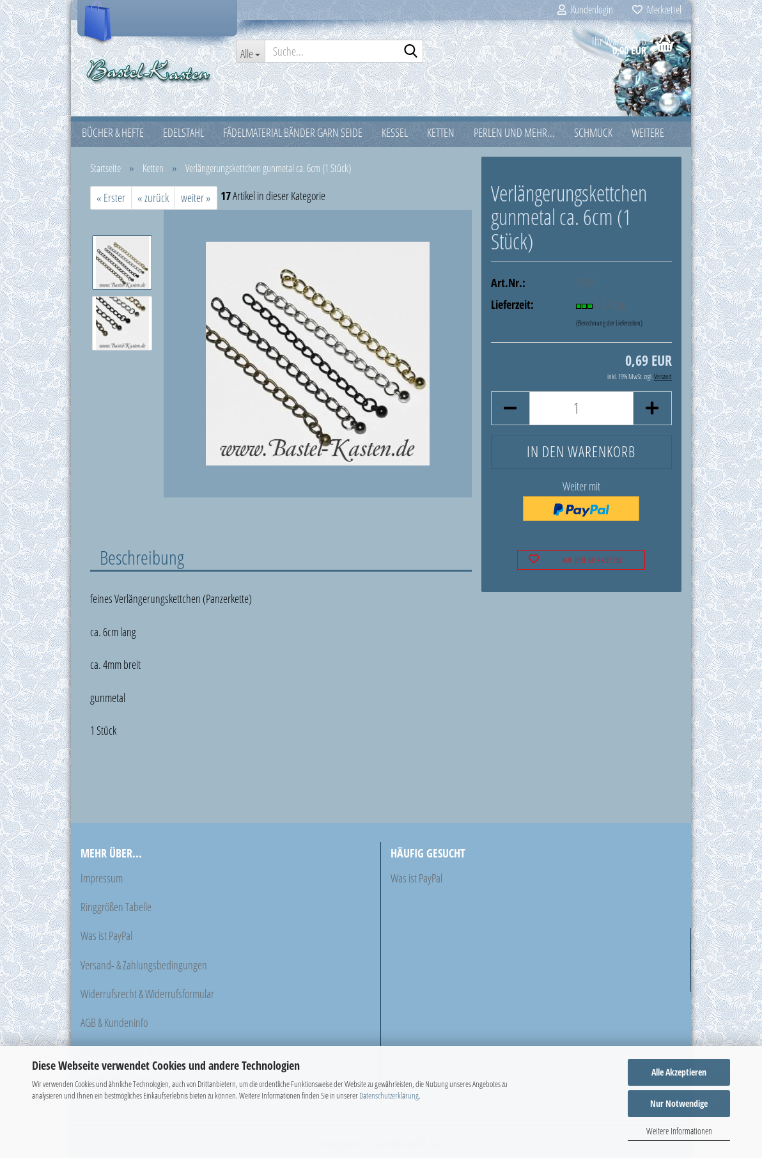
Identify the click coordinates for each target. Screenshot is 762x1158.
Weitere (648, 132)
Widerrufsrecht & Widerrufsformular (147, 993)
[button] (510, 408)
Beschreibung (142, 557)
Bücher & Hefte (113, 132)
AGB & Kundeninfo (114, 1022)
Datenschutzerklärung (389, 1095)
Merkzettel (656, 10)
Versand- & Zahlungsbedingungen (144, 965)
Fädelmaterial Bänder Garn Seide (292, 132)
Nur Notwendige (679, 1103)
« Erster (111, 197)
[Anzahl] (581, 408)
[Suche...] (250, 51)
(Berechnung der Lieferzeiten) (609, 322)
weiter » (196, 197)
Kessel (395, 132)
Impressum (102, 878)
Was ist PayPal (106, 935)
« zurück (153, 197)
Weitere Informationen (679, 1131)
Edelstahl (183, 132)
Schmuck (593, 132)
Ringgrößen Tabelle (116, 906)
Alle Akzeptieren (678, 1072)
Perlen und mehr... (514, 132)
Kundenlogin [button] (585, 10)
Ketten (441, 132)
